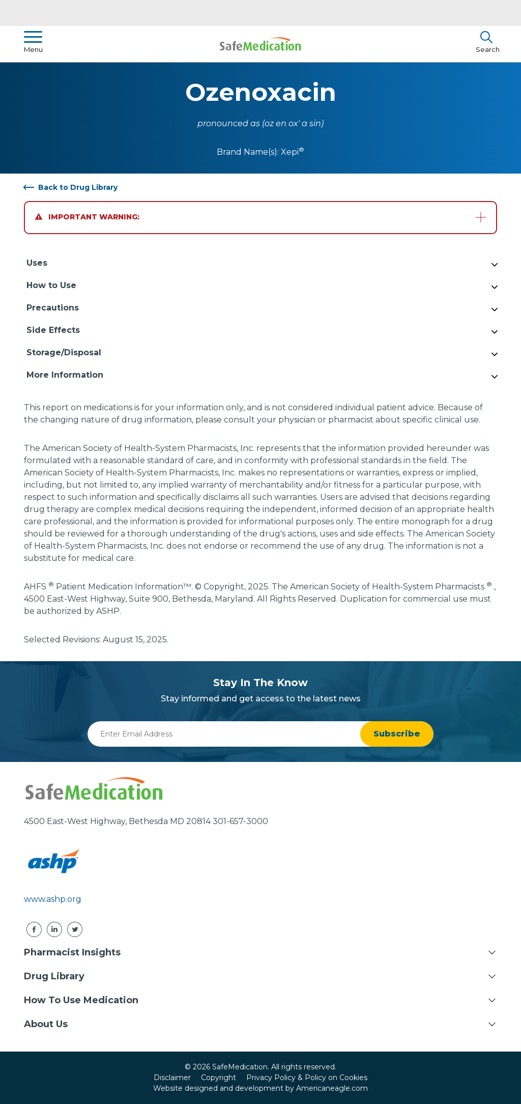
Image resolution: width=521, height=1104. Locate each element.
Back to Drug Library (78, 187)
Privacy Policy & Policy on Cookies (306, 1077)
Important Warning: (87, 216)
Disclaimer (172, 1077)
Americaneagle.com (332, 1088)
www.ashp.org (52, 899)
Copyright (218, 1077)
